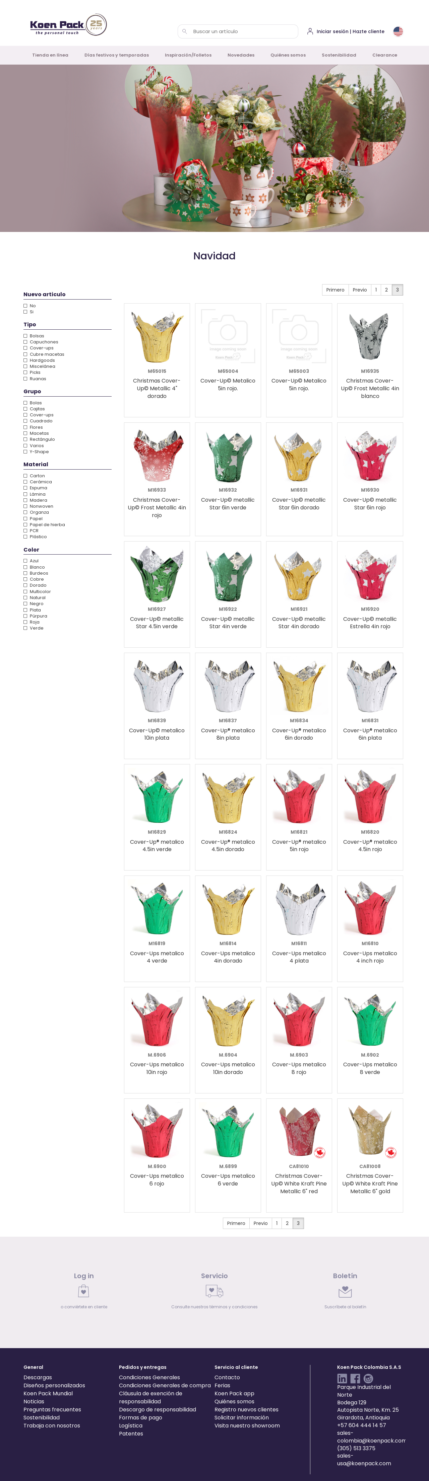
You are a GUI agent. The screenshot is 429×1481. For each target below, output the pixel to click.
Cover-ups (38, 348)
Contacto (227, 1377)
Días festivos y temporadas (116, 55)
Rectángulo (39, 439)
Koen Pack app (234, 1393)
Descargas (37, 1377)
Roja (31, 622)
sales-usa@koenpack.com (364, 1459)
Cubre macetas (43, 354)
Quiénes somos (288, 55)
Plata (32, 610)
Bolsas (33, 336)
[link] (83, 1292)
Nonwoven (38, 506)
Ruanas (34, 379)
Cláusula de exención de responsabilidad (150, 1397)
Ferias (222, 1385)
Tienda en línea (50, 55)
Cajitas (34, 409)
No (29, 306)
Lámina (34, 494)
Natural (34, 597)
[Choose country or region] (398, 31)
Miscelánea (39, 366)
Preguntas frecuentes (52, 1409)
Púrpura (35, 616)
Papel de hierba (44, 524)
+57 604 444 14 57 (361, 1425)
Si (28, 312)
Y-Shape (36, 452)
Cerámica (37, 482)
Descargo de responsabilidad (157, 1409)
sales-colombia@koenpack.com (372, 1437)
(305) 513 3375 (356, 1448)
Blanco (34, 567)
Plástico (35, 537)
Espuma (35, 488)
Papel (33, 518)
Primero (335, 289)
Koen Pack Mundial (48, 1393)
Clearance (384, 55)
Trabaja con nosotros (51, 1425)
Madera (35, 500)
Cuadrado (38, 421)
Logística (130, 1425)
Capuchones (40, 342)
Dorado (35, 585)
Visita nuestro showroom (247, 1425)
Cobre (33, 579)
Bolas (32, 403)
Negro (33, 603)
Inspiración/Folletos (188, 55)
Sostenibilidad (339, 55)
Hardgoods (39, 360)
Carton (34, 476)
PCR (31, 530)
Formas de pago (140, 1417)
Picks (32, 372)
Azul (31, 561)
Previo (360, 289)
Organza (36, 512)
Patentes (131, 1433)
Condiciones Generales (149, 1377)
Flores (33, 427)
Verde (33, 628)
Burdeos (35, 573)
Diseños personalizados (54, 1385)
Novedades (241, 55)
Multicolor (37, 591)
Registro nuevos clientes (246, 1409)
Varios (33, 445)
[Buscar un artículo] (185, 31)
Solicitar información (241, 1417)
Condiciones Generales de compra (165, 1385)
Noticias (33, 1401)
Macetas (36, 433)
